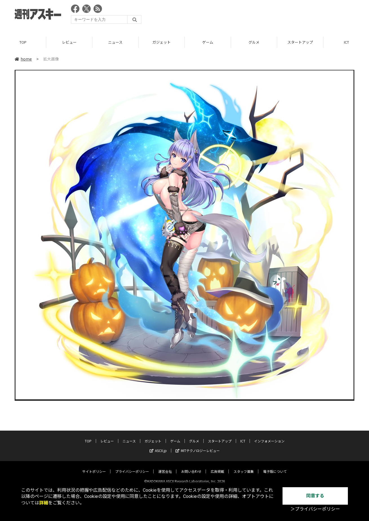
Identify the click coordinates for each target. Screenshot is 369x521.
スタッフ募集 (244, 466)
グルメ (253, 42)
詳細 (43, 503)
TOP (22, 42)
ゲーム (207, 42)
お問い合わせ (191, 466)
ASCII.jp (158, 446)
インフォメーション (269, 436)
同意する (315, 495)
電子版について (275, 466)
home (23, 59)
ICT (242, 436)
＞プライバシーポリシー (315, 509)
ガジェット (161, 42)
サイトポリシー (94, 466)
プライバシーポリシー (132, 466)
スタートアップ (300, 42)
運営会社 (165, 466)
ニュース (115, 42)
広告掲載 (217, 466)
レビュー (69, 42)
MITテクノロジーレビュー (197, 446)
